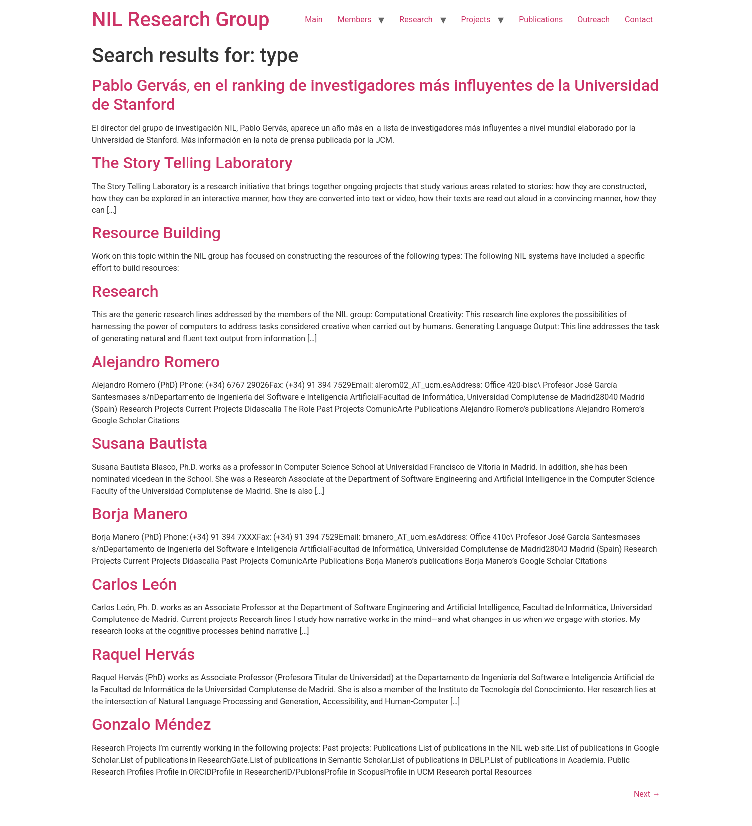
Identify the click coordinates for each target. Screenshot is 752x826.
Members (355, 19)
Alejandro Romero (156, 361)
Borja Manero (140, 513)
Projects (476, 19)
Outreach (593, 19)
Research (415, 19)
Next (647, 794)
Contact (639, 19)
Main (313, 19)
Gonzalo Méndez (151, 724)
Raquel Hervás (143, 654)
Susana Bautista (149, 443)
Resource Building (156, 232)
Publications (541, 19)
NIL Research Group (181, 19)
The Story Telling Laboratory (192, 162)
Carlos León (134, 584)
